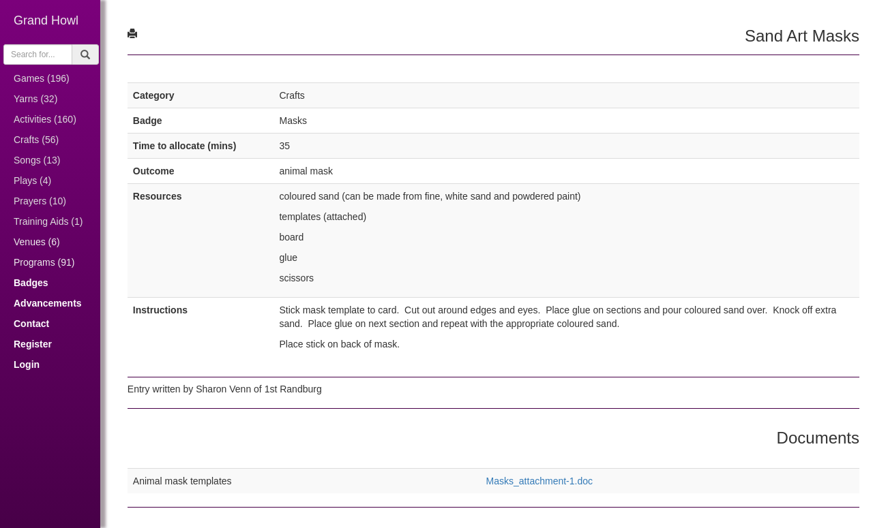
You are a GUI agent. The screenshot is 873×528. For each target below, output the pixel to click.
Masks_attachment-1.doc (540, 481)
